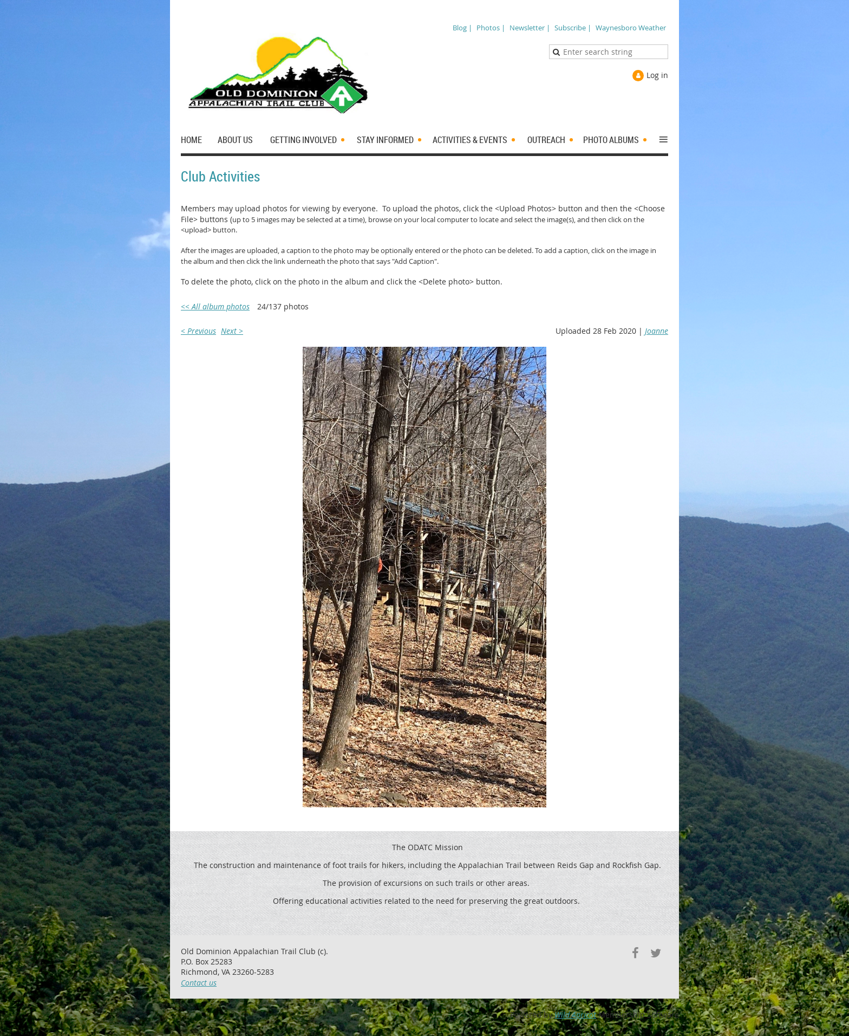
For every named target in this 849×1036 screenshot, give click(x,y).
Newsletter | (530, 28)
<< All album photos (215, 306)
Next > (232, 331)
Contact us (199, 982)
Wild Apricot (575, 1014)
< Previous (198, 331)
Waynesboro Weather (631, 28)
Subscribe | (572, 28)
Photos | (490, 28)
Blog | (462, 28)
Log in (657, 75)
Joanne (656, 331)
